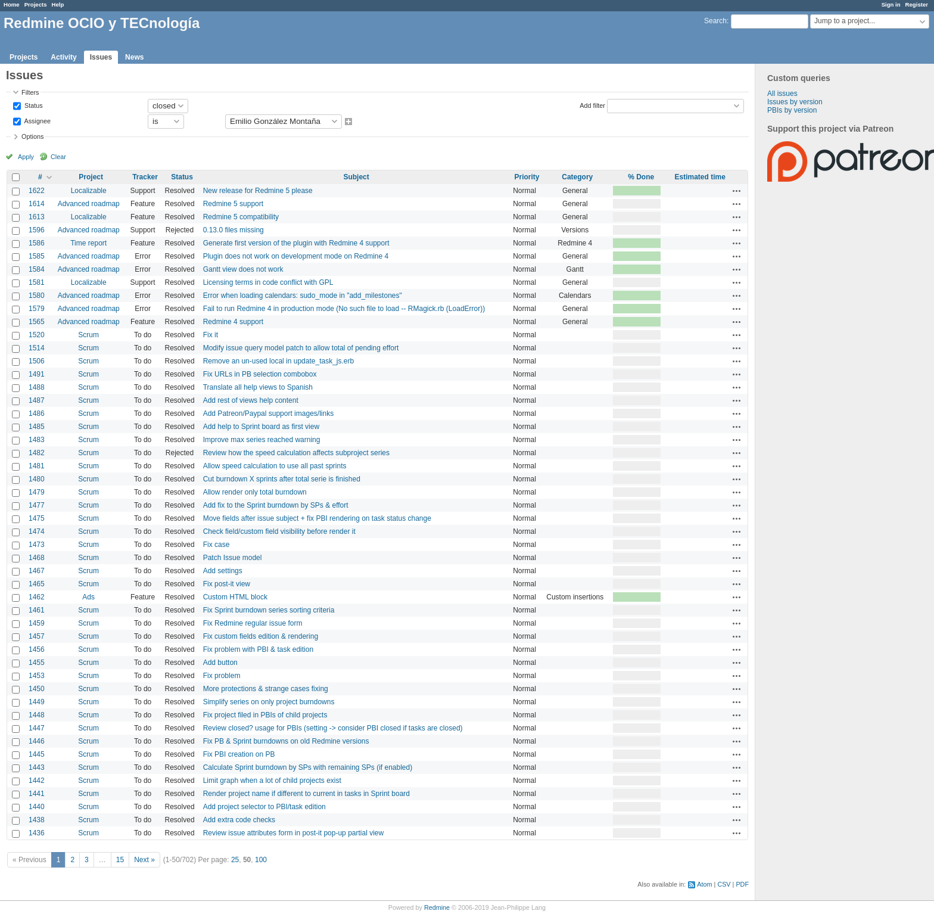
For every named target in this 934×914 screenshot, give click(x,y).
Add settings (222, 571)
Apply (26, 156)
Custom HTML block (235, 597)
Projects (35, 4)
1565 (37, 322)
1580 (37, 295)
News (134, 57)
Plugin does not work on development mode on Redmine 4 (296, 256)
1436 (37, 833)
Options (32, 136)
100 (261, 860)
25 (235, 860)
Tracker (145, 177)
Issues (101, 57)
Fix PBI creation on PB (239, 754)
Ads (88, 597)
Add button (220, 662)
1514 (37, 348)
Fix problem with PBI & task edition (258, 649)
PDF (742, 884)
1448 (37, 715)
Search (715, 21)
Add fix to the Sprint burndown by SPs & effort (275, 505)
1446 (37, 741)
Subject (356, 177)
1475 (37, 518)
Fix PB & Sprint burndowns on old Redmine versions (286, 741)
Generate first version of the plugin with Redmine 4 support (296, 243)
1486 (37, 413)
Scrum (88, 335)
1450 (37, 689)
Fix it (210, 335)
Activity (63, 57)
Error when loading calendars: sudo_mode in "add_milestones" (302, 295)
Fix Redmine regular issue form (253, 623)
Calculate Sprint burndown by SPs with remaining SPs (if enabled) (308, 767)
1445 (37, 754)
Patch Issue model (232, 558)
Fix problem (222, 675)
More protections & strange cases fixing (265, 689)
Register (916, 4)
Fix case (216, 544)
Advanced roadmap (89, 204)
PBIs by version (792, 110)
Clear (58, 156)
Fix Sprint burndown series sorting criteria (269, 610)
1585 (37, 256)
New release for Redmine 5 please (258, 190)
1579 (37, 308)
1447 (37, 728)
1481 (37, 466)
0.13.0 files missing (233, 230)
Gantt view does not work (243, 269)
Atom (704, 884)
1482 (37, 453)
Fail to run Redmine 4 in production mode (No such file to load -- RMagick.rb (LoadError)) (344, 308)
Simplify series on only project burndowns (269, 702)
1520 (37, 335)
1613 (37, 217)
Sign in (891, 4)
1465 (37, 584)
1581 (37, 282)
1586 (37, 243)
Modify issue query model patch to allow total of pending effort (301, 348)
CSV (723, 884)
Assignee (37, 120)
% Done (641, 177)
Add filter (592, 104)
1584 (37, 269)
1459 (37, 623)
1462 (37, 597)
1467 (37, 571)
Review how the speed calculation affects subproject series (296, 453)
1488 (37, 387)
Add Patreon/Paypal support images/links (268, 413)
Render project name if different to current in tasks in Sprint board (306, 793)
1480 (37, 479)
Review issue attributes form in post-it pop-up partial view (293, 833)
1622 (37, 190)
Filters (30, 92)
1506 (37, 361)
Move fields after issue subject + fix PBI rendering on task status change (317, 518)
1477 (37, 505)
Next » (144, 860)
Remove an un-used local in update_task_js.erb (278, 361)
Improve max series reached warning (261, 440)
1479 (37, 492)
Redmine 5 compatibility (241, 217)
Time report (88, 243)
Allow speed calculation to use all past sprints (275, 466)
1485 (37, 426)
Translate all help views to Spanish (258, 387)
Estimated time (699, 177)
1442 (37, 780)
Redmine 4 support (233, 322)
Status (33, 104)
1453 (37, 675)
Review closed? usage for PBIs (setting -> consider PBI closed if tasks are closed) (333, 728)
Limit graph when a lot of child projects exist (272, 780)
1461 (37, 610)
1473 (37, 544)
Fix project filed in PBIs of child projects (265, 715)
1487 (37, 400)
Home (12, 4)
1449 (37, 702)
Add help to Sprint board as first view (261, 426)
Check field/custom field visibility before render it (279, 531)
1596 (37, 230)
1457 (37, 636)
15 (120, 860)
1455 (37, 662)
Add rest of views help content (250, 400)
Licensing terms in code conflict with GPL (268, 282)
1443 (37, 767)
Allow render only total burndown (255, 492)
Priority (526, 177)
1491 (37, 374)
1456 (37, 649)
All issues (782, 93)
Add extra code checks (239, 820)
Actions (737, 190)
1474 (37, 531)
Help (58, 4)
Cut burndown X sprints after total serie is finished (281, 479)
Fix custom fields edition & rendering (260, 636)
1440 (37, 807)
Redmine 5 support (233, 204)
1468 (37, 558)
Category (577, 177)
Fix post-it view (226, 584)
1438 (37, 820)
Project (91, 177)
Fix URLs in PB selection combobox (260, 374)
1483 (37, 440)
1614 (37, 204)
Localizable (89, 190)
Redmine (437, 907)
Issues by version (795, 102)
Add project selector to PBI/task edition (264, 807)
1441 (37, 793)
